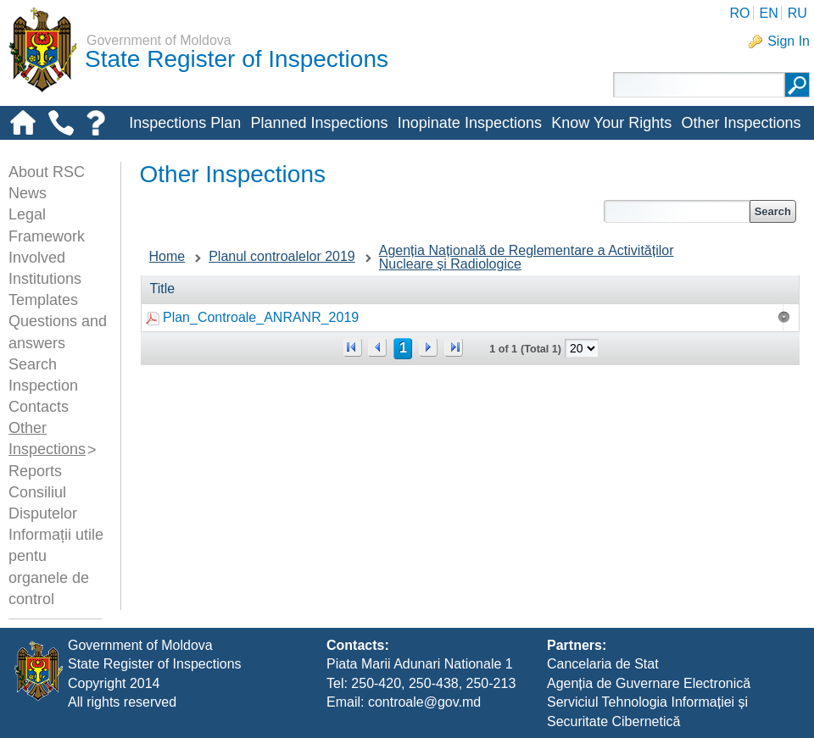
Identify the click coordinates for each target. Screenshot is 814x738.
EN (768, 13)
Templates (43, 299)
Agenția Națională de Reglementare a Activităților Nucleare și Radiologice (526, 257)
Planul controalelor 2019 (282, 256)
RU (797, 13)
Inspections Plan (185, 122)
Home (167, 256)
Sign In (788, 41)
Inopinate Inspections (470, 122)
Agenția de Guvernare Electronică (648, 683)
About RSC (46, 172)
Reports (35, 471)
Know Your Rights (611, 122)
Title (163, 288)
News (27, 193)
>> (453, 347)
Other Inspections (740, 122)
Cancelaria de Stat (603, 664)
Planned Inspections (318, 122)
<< (352, 347)
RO (739, 13)
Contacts (38, 406)
